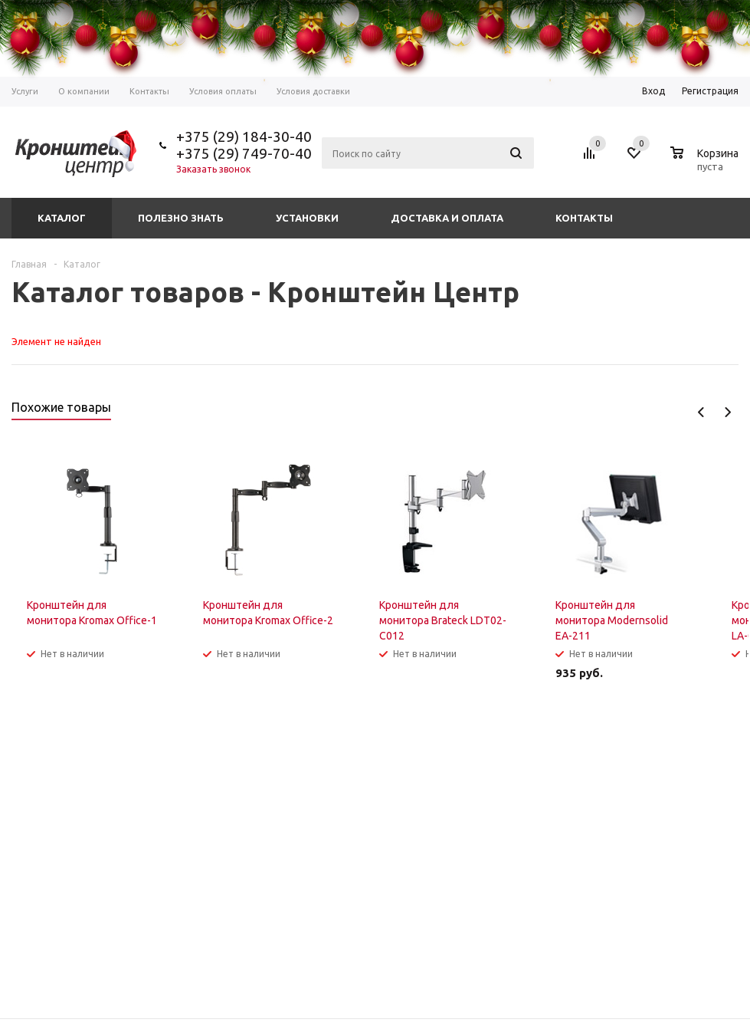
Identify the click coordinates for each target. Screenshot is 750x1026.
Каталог (62, 217)
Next (727, 412)
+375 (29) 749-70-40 (244, 153)
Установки (307, 217)
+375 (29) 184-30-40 (244, 136)
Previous (701, 412)
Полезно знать (181, 217)
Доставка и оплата (447, 217)
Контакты (584, 217)
